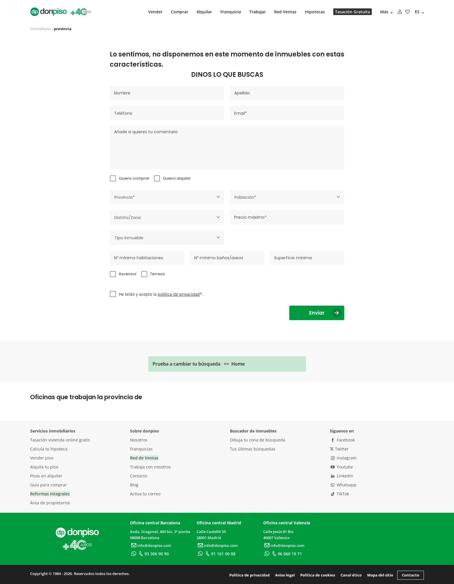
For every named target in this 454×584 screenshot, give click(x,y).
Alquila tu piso (44, 467)
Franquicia (230, 11)
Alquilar (204, 11)
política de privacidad (179, 294)
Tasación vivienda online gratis (60, 440)
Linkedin (341, 476)
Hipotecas (315, 11)
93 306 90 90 (153, 553)
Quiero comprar (134, 178)
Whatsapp (343, 485)
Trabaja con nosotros (150, 467)
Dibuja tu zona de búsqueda (257, 440)
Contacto (138, 476)
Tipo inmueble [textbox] (128, 238)
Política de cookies (317, 575)
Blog (134, 485)
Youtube (341, 467)
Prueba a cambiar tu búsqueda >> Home (199, 364)
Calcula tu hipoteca (48, 449)
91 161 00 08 (219, 553)
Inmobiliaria (40, 28)
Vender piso (41, 458)
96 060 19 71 (286, 553)
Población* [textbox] (245, 197)
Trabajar (257, 11)
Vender (155, 11)
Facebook (342, 440)
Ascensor (128, 274)
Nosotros (138, 440)
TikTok (339, 494)
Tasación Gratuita (352, 11)
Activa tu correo (145, 494)
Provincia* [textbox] (124, 197)
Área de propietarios (50, 502)
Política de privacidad (249, 575)
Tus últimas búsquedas (252, 449)
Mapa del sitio (380, 575)
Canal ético (351, 575)
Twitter (339, 449)
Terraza (157, 274)
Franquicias (141, 449)
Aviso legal (285, 575)
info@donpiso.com (150, 545)
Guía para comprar (48, 485)
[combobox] (167, 197)
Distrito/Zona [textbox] (127, 217)
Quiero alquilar (177, 178)
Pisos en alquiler (46, 476)
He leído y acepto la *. (161, 294)
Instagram (343, 458)
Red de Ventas (144, 458)
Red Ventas (285, 11)
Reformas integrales (50, 494)
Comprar (179, 11)
